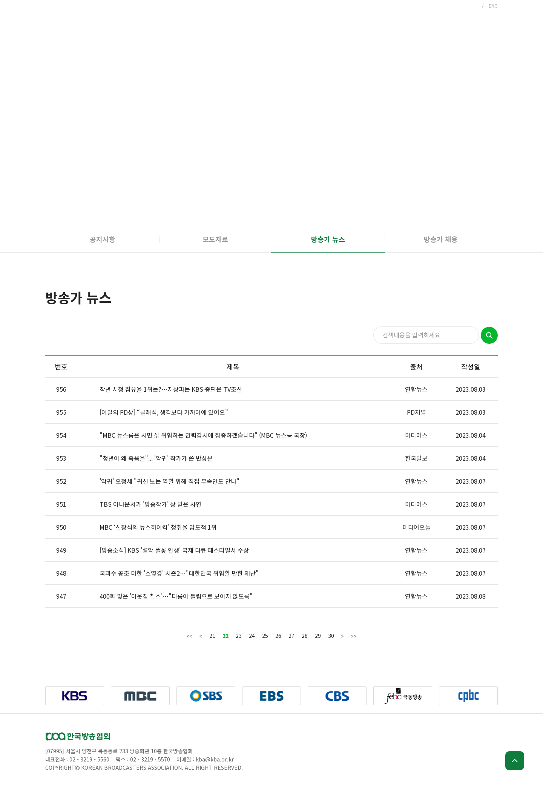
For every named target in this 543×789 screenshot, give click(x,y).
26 (278, 635)
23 (239, 635)
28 (305, 635)
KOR (472, 5)
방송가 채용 (441, 239)
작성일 (470, 366)
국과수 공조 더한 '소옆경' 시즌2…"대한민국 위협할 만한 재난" (179, 573)
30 (331, 635)
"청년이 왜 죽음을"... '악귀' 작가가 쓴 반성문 (156, 458)
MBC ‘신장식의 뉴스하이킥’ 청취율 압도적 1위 (158, 527)
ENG (493, 5)
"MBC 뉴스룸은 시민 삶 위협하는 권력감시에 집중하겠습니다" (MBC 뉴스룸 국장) (203, 435)
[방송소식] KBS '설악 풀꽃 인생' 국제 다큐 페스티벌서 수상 (174, 550)
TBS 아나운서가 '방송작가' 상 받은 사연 (150, 504)
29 (318, 635)
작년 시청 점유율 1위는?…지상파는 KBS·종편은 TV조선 (171, 389)
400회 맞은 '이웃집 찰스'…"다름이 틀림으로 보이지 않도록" (176, 596)
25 (265, 635)
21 (212, 635)
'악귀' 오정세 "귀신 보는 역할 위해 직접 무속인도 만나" (169, 481)
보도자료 (215, 239)
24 (252, 635)
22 (225, 635)
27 (291, 635)
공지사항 (102, 239)
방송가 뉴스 (328, 239)
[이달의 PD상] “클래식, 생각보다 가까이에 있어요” (164, 412)
